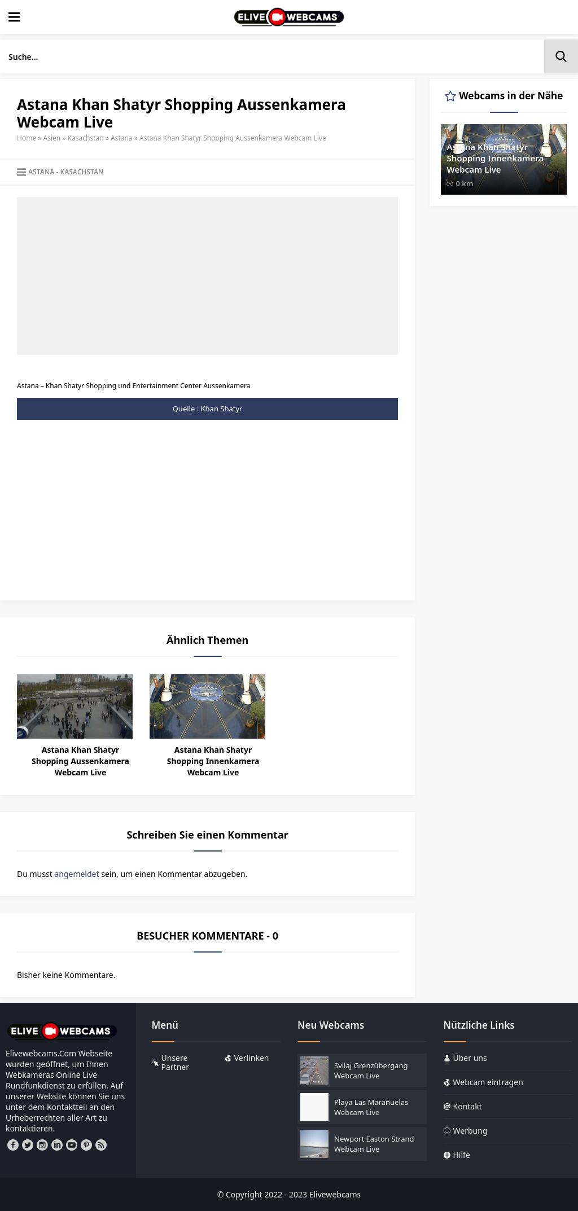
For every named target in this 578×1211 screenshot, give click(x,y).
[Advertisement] (207, 276)
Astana (122, 138)
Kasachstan (86, 138)
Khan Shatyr (222, 408)
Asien (52, 138)
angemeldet (76, 873)
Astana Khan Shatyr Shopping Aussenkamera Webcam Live (80, 761)
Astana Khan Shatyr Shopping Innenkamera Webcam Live (213, 761)
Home (26, 138)
